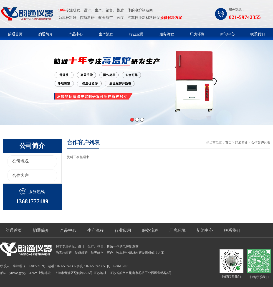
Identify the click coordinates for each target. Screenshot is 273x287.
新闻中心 (227, 34)
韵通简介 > (243, 142)
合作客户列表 (260, 142)
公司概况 (20, 161)
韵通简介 (45, 34)
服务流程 (166, 34)
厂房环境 (197, 34)
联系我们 (257, 34)
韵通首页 (15, 34)
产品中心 (75, 34)
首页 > (230, 142)
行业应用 (136, 34)
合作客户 (20, 175)
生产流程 (106, 34)
